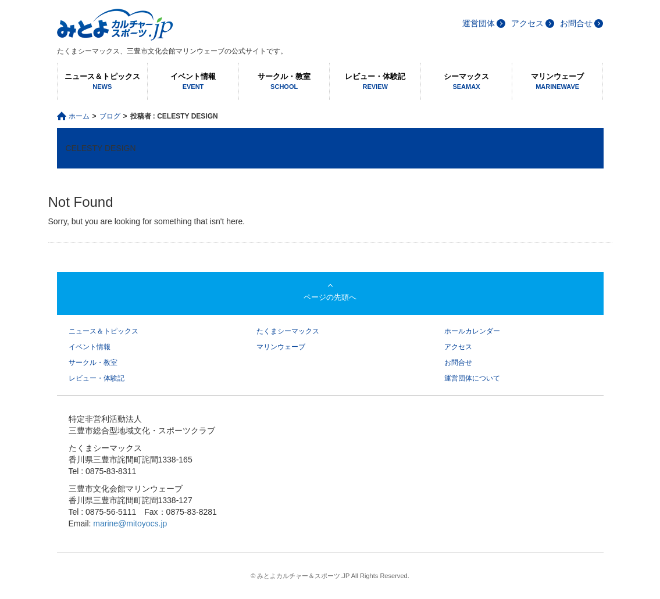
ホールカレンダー (472, 331)
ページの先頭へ (330, 297)
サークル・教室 (284, 81)
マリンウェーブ (557, 81)
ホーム (79, 116)
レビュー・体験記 (375, 81)
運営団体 (478, 23)
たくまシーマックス (287, 331)
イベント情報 (193, 81)
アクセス (527, 23)
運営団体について (472, 378)
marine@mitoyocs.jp (130, 523)
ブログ (109, 116)
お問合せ (576, 23)
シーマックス (466, 81)
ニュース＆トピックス (103, 81)
